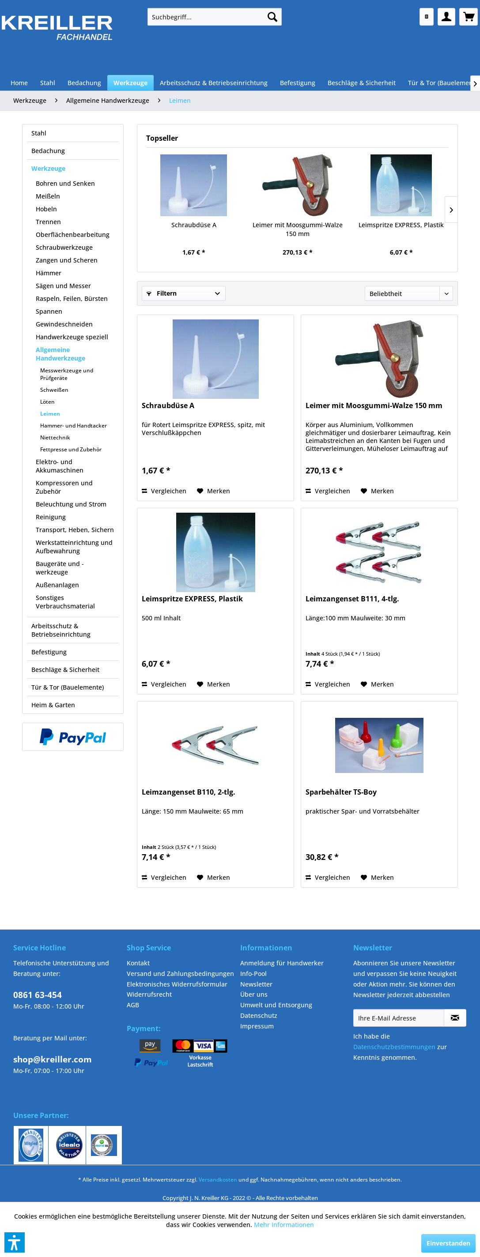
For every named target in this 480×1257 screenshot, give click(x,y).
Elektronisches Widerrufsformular (177, 984)
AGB (133, 1005)
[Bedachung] (84, 82)
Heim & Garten (53, 705)
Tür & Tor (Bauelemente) (67, 687)
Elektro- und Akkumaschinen (59, 466)
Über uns (254, 994)
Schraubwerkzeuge (64, 247)
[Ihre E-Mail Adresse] (398, 1018)
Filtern (162, 293)
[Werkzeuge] (130, 82)
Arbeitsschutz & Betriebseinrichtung (61, 630)
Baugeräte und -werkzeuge (60, 567)
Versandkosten (218, 1179)
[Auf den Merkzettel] (213, 491)
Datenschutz (258, 1015)
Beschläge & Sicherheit (65, 669)
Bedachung (48, 150)
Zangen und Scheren (67, 260)
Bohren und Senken (65, 183)
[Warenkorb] (468, 17)
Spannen (49, 311)
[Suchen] (272, 17)
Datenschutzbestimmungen (394, 1047)
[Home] (19, 82)
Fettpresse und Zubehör (71, 449)
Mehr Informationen (284, 1224)
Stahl (38, 133)
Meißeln (48, 196)
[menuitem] (214, 17)
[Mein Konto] (446, 17)
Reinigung (51, 517)
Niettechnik (55, 437)
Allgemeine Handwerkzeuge (60, 353)
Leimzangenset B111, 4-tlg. (352, 599)
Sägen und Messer (63, 285)
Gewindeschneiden (64, 324)
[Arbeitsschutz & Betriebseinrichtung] (214, 82)
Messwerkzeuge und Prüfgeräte (66, 374)
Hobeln (46, 209)
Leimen (50, 413)
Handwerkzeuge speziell (72, 337)
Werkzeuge (48, 168)
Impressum (257, 1026)
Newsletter (256, 984)
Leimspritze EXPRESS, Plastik (401, 225)
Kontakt (138, 963)
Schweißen (54, 390)
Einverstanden (448, 1243)
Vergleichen (164, 491)
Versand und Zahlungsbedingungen (180, 973)
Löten (47, 401)
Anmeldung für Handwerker (282, 963)
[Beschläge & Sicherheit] (361, 82)
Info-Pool (253, 973)
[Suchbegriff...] (214, 17)
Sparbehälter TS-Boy (341, 792)
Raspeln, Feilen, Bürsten (72, 298)
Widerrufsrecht (149, 994)
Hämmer (48, 273)
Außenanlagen (57, 585)
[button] (14, 1242)
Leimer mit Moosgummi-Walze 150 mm (298, 229)
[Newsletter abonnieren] (455, 1018)
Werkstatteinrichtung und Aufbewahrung (74, 546)
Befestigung (49, 652)
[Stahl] (47, 82)
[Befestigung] (297, 82)
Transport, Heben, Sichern (75, 529)
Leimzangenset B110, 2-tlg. (188, 792)
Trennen (48, 222)
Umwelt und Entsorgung (276, 1005)
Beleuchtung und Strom (71, 504)
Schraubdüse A (193, 225)
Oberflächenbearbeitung (73, 234)
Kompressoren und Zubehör (64, 487)
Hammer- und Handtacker (73, 425)
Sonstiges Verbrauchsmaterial (65, 601)
